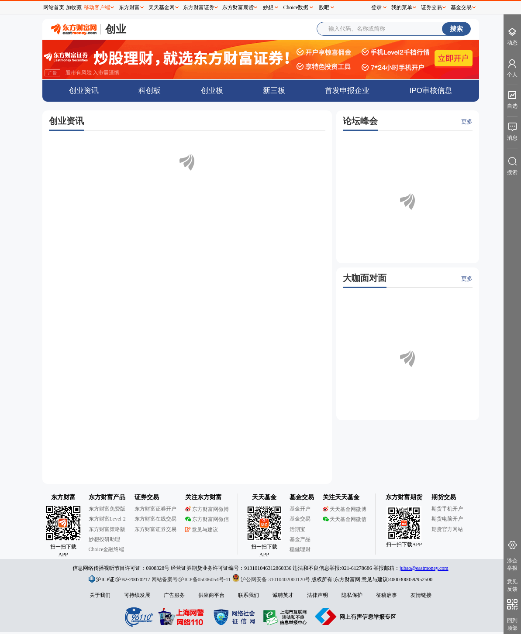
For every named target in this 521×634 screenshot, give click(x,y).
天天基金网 (161, 7)
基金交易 (461, 7)
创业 (115, 29)
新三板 (274, 90)
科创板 (149, 90)
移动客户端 (97, 7)
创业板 (212, 90)
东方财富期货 (238, 7)
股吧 (324, 7)
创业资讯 (84, 90)
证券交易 (431, 7)
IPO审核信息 (431, 90)
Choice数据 (296, 7)
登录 (376, 7)
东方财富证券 (198, 7)
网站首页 (53, 7)
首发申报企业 (347, 90)
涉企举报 (512, 564)
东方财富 (129, 7)
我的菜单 (401, 7)
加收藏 (74, 7)
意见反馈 (512, 585)
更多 (467, 121)
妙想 (268, 7)
